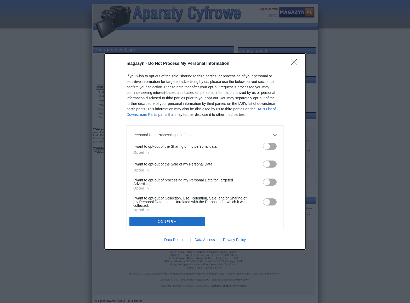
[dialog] (205, 151)
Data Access (205, 240)
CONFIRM (167, 222)
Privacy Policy (234, 240)
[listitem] (205, 135)
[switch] (270, 146)
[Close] (295, 64)
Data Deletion (175, 240)
